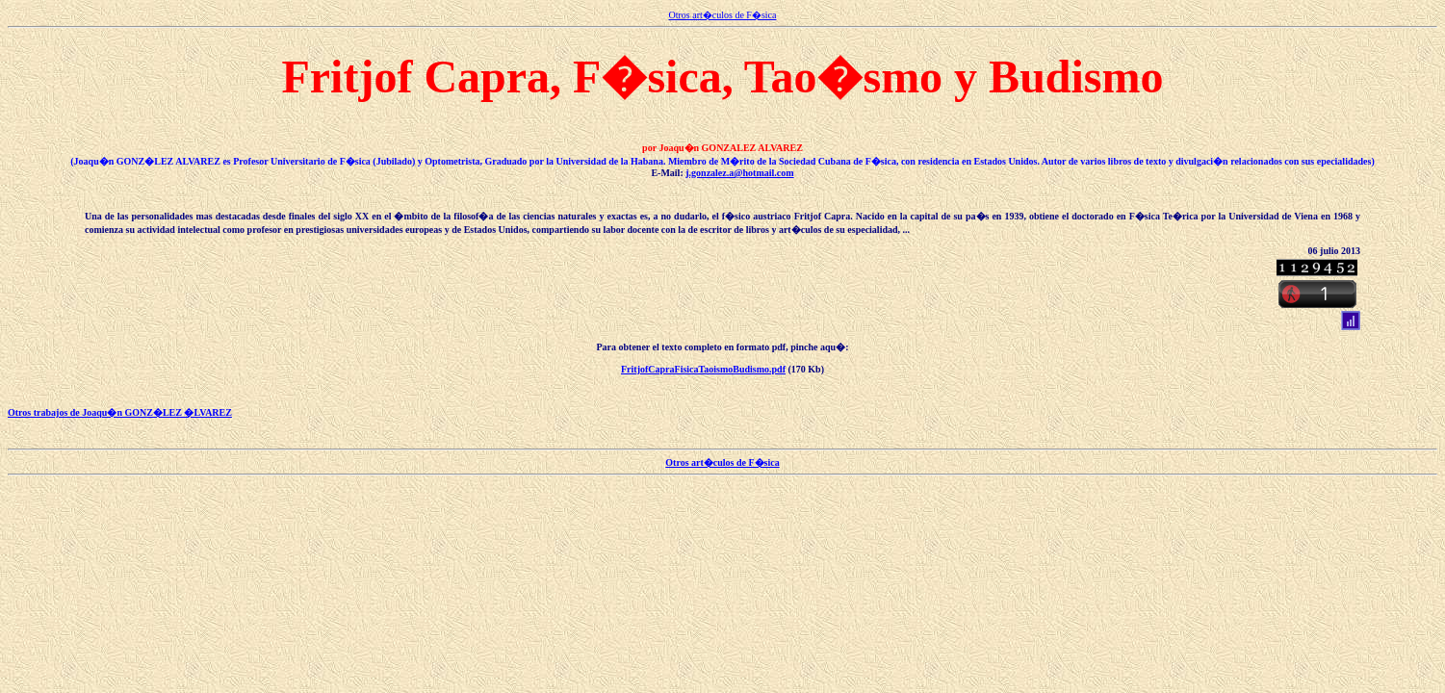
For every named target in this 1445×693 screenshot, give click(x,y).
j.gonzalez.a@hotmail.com (739, 172)
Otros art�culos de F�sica (723, 15)
